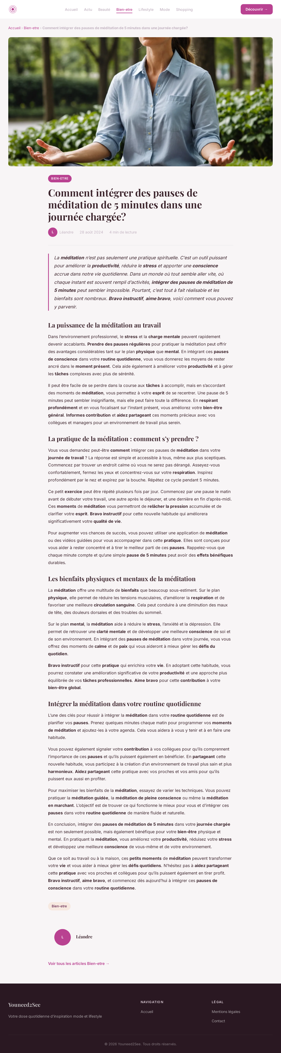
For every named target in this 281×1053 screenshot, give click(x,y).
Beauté (104, 9)
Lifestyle (146, 9)
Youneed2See (24, 1004)
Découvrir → (257, 9)
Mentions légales (226, 1011)
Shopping (184, 9)
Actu (88, 9)
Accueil (71, 9)
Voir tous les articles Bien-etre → (79, 963)
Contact (218, 1021)
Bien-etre (124, 9)
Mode (165, 9)
